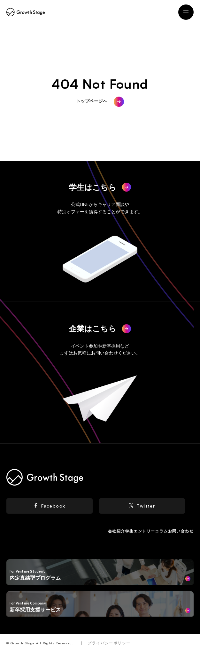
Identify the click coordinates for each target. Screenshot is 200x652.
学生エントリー (140, 531)
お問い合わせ (181, 531)
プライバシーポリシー (109, 643)
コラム (161, 531)
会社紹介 (116, 531)
